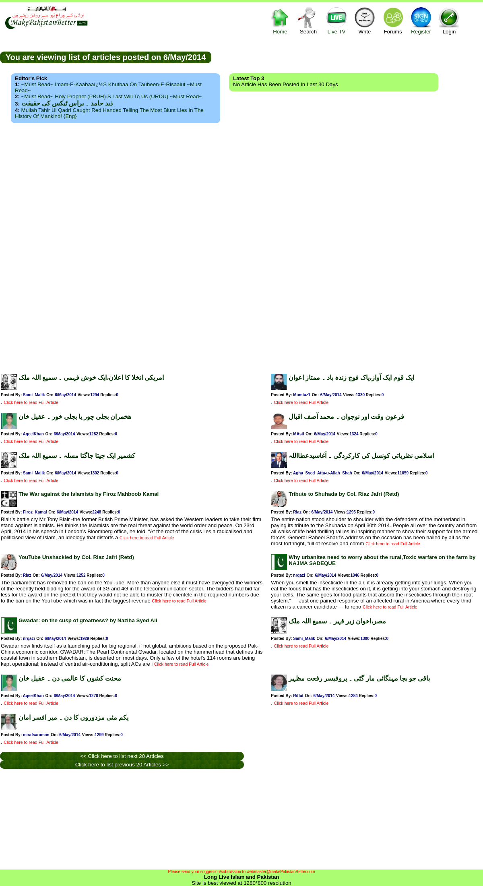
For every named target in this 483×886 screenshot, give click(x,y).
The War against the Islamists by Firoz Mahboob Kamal (89, 494)
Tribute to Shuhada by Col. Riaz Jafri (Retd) (344, 494)
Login (449, 20)
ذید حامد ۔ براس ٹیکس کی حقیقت (67, 103)
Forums (393, 20)
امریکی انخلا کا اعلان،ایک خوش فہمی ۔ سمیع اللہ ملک (91, 377)
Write (365, 20)
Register (421, 20)
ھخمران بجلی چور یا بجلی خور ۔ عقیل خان (75, 416)
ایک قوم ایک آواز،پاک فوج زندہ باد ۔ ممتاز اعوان (351, 377)
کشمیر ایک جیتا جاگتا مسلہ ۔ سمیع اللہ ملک (77, 455)
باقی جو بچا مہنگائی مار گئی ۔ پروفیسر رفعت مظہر (359, 678)
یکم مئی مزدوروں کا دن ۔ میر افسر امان (73, 717)
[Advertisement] (242, 246)
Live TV (336, 20)
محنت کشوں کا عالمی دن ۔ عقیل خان (70, 678)
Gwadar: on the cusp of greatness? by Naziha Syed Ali (88, 620)
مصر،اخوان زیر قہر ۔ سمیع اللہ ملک (337, 621)
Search (308, 20)
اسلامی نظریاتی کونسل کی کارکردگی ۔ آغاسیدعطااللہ (361, 455)
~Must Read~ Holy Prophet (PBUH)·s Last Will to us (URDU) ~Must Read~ (111, 96)
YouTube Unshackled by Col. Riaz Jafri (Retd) (76, 557)
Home (280, 20)
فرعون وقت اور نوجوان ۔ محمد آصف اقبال (346, 416)
